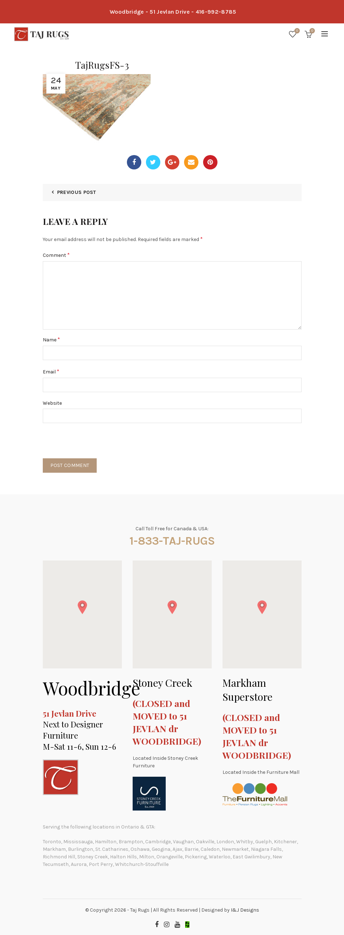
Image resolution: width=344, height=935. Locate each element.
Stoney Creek (162, 682)
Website (52, 403)
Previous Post (76, 192)
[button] (82, 607)
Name (51, 339)
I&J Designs (245, 910)
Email (51, 371)
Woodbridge (91, 688)
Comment (56, 254)
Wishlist (296, 31)
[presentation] (97, 444)
